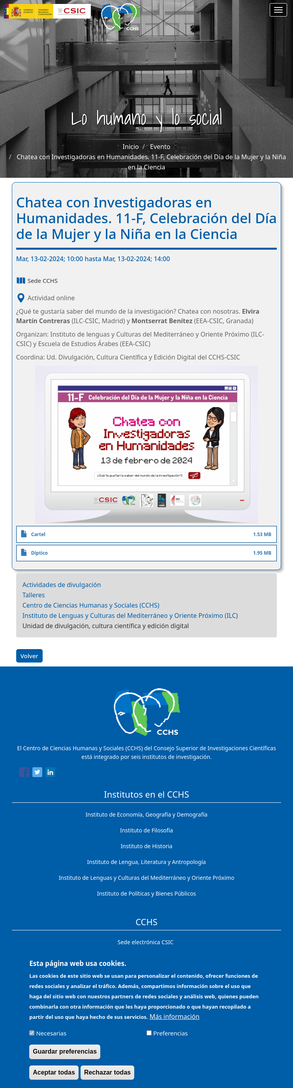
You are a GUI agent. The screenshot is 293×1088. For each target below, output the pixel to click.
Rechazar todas (107, 1077)
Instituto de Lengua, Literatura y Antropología (146, 862)
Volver (29, 656)
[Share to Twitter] (37, 773)
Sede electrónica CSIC (145, 942)
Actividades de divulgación (62, 584)
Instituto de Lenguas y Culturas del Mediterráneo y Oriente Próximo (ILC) (130, 615)
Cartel (38, 534)
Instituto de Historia (146, 846)
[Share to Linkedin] (50, 773)
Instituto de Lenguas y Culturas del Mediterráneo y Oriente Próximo (147, 877)
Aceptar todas (54, 1077)
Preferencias (170, 1038)
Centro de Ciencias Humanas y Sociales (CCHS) (91, 605)
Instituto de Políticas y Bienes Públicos (146, 893)
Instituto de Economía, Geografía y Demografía (147, 814)
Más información (174, 1021)
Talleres (34, 595)
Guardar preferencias (65, 1056)
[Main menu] (278, 10)
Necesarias (51, 1038)
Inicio (131, 146)
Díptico (39, 553)
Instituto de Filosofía (146, 830)
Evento (160, 146)
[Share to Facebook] (24, 773)
